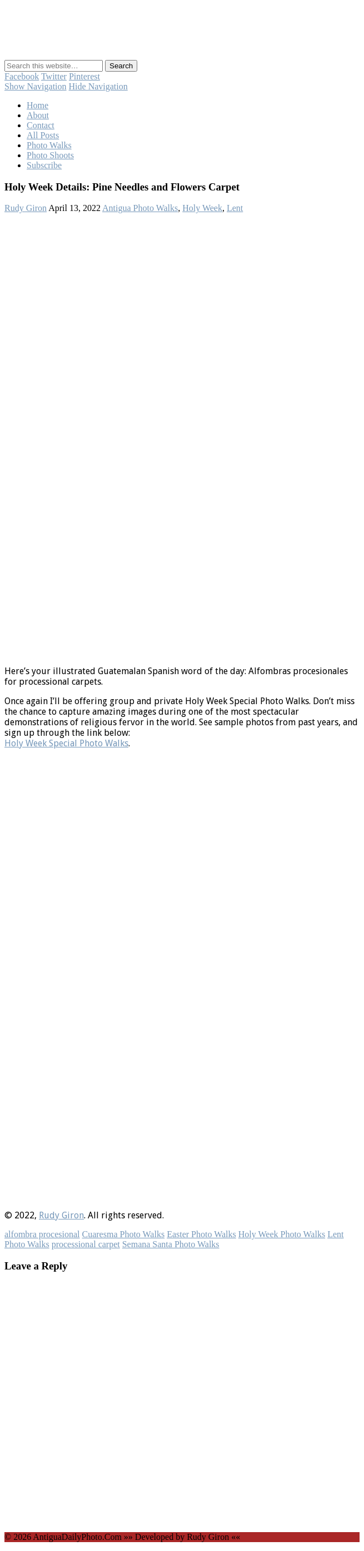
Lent (235, 208)
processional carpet (86, 1244)
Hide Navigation (98, 86)
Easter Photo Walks (201, 1234)
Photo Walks (49, 145)
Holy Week (202, 208)
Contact (40, 125)
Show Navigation (35, 86)
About (38, 115)
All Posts (43, 135)
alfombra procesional (42, 1234)
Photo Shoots (50, 155)
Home (37, 105)
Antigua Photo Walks (140, 208)
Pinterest (84, 76)
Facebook (21, 76)
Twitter (54, 76)
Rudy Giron (25, 208)
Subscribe (44, 165)
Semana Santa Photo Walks (171, 1244)
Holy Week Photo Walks (281, 1234)
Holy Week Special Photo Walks (66, 743)
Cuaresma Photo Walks (123, 1234)
